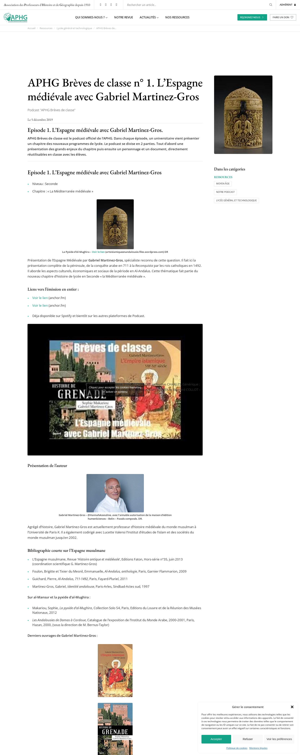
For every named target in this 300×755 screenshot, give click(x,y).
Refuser (248, 739)
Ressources (46, 28)
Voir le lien (98, 252)
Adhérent (288, 4)
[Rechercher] (270, 4)
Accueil (31, 28)
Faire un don (283, 17)
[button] (292, 707)
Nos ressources (177, 17)
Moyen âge (223, 183)
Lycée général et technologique (74, 28)
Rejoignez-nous (252, 17)
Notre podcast (225, 191)
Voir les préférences (279, 739)
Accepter (216, 739)
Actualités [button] (149, 17)
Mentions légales (258, 748)
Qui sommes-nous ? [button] (91, 17)
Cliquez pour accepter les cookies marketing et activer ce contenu (115, 389)
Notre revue (123, 17)
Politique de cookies (236, 748)
